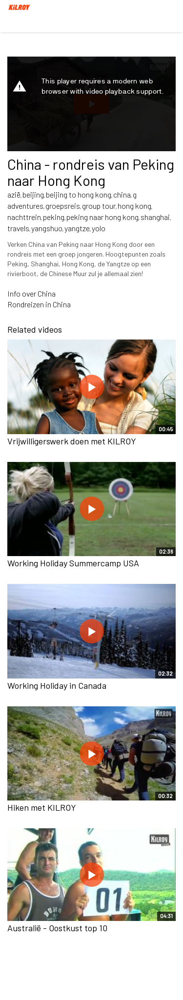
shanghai (155, 216)
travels (18, 228)
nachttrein (24, 216)
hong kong (134, 205)
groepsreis (62, 205)
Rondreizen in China (39, 304)
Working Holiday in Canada (56, 685)
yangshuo (46, 228)
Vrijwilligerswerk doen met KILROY (71, 441)
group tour (99, 205)
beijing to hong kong (78, 194)
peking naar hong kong (102, 216)
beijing (33, 194)
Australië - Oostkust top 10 (57, 927)
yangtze (77, 228)
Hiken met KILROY (41, 807)
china (122, 194)
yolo (98, 228)
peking (53, 216)
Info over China (31, 293)
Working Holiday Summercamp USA (73, 563)
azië (13, 194)
